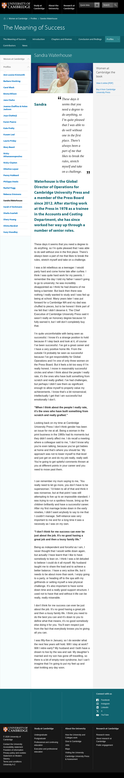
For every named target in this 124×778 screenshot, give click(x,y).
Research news (103, 735)
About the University (54, 7)
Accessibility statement (13, 747)
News (24, 45)
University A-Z (9, 764)
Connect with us (104, 693)
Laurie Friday (9, 140)
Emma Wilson (10, 93)
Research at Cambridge (69, 7)
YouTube (105, 715)
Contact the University (12, 744)
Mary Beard (9, 147)
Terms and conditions (12, 762)
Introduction (39, 39)
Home (4, 18)
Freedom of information (13, 750)
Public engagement (104, 745)
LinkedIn (104, 707)
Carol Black (8, 87)
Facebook (105, 700)
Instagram (105, 704)
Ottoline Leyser (10, 168)
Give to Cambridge (73, 741)
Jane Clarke (9, 100)
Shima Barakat (10, 225)
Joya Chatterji (10, 115)
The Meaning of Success (14, 39)
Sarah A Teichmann (12, 206)
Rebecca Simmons (12, 194)
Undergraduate (40, 735)
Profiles (34, 18)
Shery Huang (9, 219)
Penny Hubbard (11, 175)
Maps (67, 749)
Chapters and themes (61, 39)
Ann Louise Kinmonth (14, 74)
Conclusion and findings (90, 39)
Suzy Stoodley (10, 232)
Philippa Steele (10, 181)
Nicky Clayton (10, 162)
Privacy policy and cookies (14, 753)
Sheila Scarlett (10, 213)
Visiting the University (74, 752)
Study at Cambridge (39, 7)
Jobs (67, 745)
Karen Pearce (9, 121)
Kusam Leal (9, 134)
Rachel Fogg (9, 187)
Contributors (9, 45)
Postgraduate (40, 738)
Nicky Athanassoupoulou (12, 155)
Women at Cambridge (18, 18)
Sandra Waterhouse (12, 200)
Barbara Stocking (11, 81)
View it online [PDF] (104, 83)
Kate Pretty (8, 128)
